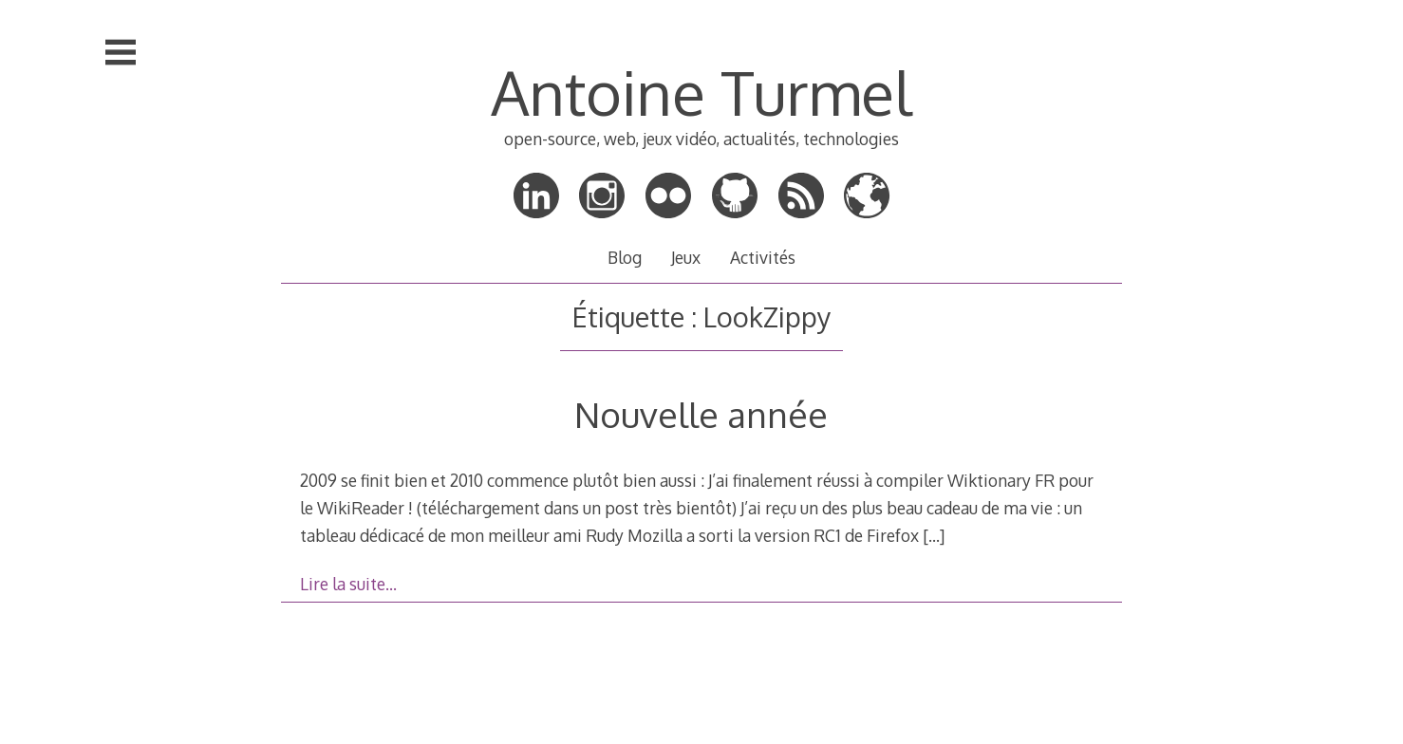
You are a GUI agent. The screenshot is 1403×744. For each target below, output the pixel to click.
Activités (762, 257)
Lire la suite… (348, 583)
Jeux (686, 257)
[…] (934, 535)
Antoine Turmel (701, 91)
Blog (625, 257)
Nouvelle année (701, 414)
